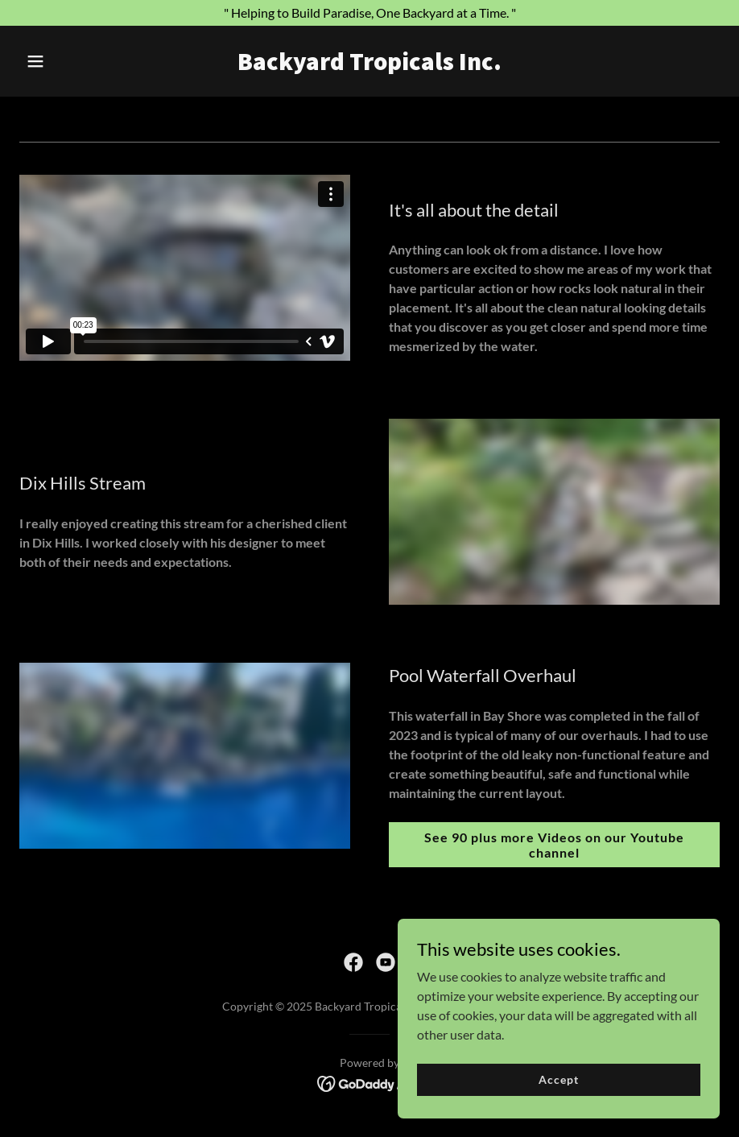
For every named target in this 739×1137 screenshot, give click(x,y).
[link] (369, 64)
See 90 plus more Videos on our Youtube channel (554, 844)
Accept (558, 1079)
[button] (72, 61)
